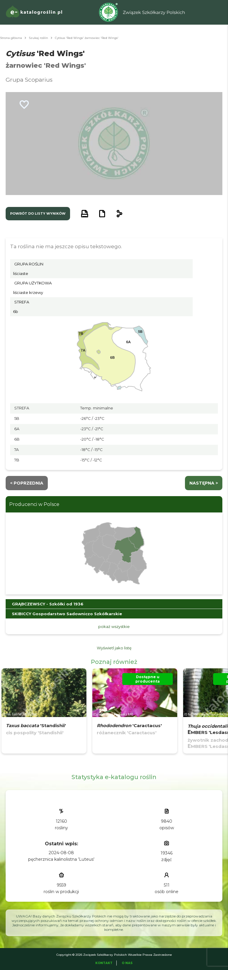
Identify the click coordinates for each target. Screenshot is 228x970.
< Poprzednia (26, 483)
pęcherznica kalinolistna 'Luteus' (61, 859)
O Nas (127, 963)
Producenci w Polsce (34, 504)
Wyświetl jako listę (114, 647)
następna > (203, 483)
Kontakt (104, 963)
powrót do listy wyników (38, 213)
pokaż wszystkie (114, 626)
